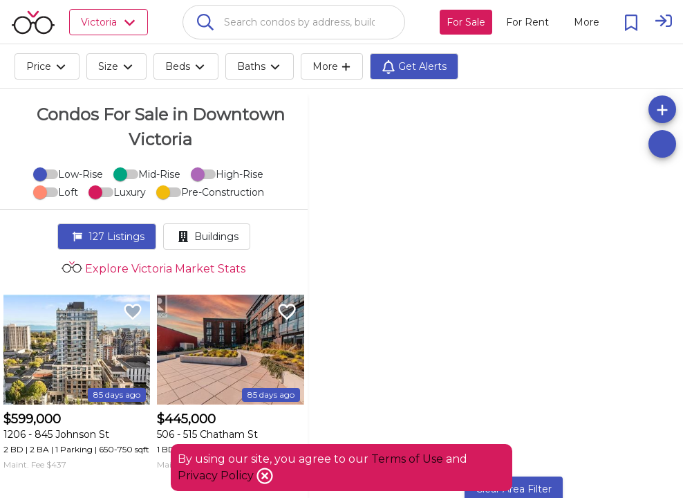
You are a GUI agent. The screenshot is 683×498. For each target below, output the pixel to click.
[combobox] (294, 22)
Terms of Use (407, 458)
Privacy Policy (217, 475)
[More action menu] (586, 22)
